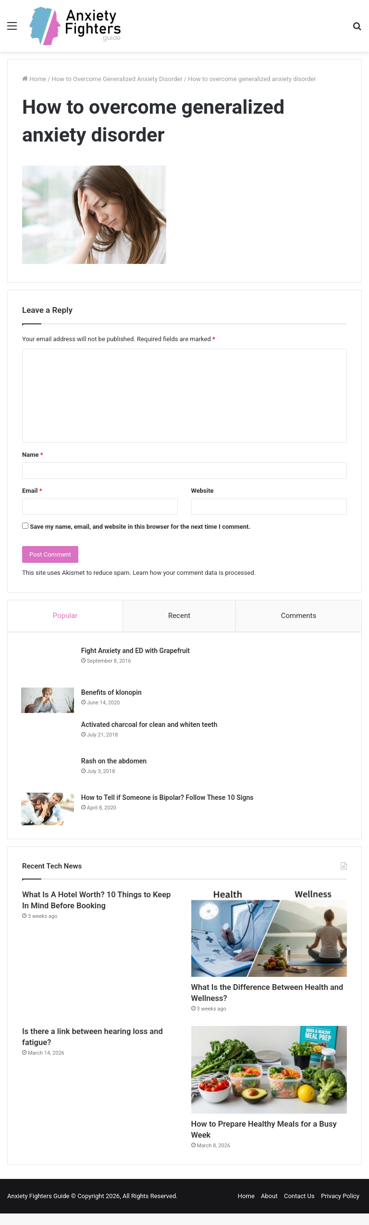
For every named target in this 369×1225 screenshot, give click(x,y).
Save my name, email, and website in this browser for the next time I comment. (140, 526)
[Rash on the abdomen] (48, 772)
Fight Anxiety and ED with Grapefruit (136, 651)
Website (202, 490)
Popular (65, 615)
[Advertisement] (184, 124)
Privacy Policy (340, 1207)
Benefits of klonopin (112, 694)
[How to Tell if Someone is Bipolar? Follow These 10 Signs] (48, 810)
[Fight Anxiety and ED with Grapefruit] (48, 664)
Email (32, 490)
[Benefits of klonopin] (48, 701)
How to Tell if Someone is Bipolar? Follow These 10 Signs (168, 798)
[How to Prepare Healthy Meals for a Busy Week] (269, 1076)
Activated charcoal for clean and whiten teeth (150, 725)
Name (32, 454)
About (269, 1207)
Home (246, 1207)
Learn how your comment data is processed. (194, 572)
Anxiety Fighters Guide (38, 1207)
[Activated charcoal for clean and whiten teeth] (48, 735)
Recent (179, 615)
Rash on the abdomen (115, 762)
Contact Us (299, 1207)
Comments (299, 615)
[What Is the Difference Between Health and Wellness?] (269, 935)
